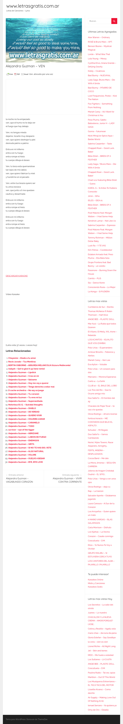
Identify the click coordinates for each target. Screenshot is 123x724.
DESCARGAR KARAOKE (17, 276)
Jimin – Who (94, 196)
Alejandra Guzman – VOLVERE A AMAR (26, 419)
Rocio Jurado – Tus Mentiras (22, 361)
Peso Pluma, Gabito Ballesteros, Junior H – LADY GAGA (101, 123)
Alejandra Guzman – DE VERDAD (23, 412)
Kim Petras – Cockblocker (100, 250)
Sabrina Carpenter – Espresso (101, 225)
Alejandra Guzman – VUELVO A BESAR (26, 458)
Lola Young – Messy (97, 58)
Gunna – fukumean (97, 131)
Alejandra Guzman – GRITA (21, 444)
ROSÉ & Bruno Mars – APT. (100, 42)
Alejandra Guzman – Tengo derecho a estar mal (31, 386)
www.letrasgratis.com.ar (32, 6)
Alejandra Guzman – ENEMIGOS (23, 440)
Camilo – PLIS (94, 278)
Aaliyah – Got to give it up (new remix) (26, 369)
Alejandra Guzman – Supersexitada (25, 401)
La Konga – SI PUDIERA (99, 291)
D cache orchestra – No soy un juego (26, 390)
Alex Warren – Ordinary (99, 37)
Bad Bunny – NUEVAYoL (99, 75)
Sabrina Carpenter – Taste (100, 143)
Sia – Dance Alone (96, 283)
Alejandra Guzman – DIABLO (22, 408)
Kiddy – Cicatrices (96, 71)
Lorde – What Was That (99, 54)
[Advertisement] (43, 97)
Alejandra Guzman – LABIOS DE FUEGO (27, 437)
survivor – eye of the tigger (21, 430)
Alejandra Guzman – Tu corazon (23, 394)
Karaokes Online (95, 579)
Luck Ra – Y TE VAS (97, 245)
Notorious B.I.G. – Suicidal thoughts (25, 404)
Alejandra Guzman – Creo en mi (23, 376)
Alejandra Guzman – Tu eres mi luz (25, 397)
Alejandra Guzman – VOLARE (22, 455)
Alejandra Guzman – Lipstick (22, 372)
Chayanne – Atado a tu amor (22, 358)
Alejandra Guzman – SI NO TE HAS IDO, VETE (29, 447)
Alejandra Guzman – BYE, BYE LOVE (25, 462)
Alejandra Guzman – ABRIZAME (23, 433)
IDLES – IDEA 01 (95, 200)
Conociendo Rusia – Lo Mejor (101, 287)
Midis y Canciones (96, 583)
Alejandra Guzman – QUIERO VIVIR (25, 415)
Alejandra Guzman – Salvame (22, 379)
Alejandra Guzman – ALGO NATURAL (26, 451)
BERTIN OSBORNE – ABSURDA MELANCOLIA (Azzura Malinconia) (39, 365)
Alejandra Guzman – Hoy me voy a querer (28, 383)
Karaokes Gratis (95, 587)
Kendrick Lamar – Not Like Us (102, 221)
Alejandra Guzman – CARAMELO (24, 422)
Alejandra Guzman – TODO (21, 426)
